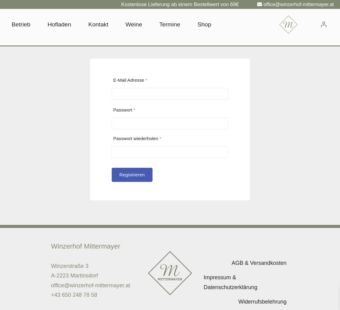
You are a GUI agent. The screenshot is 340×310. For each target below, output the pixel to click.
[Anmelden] (323, 24)
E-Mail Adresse (130, 80)
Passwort (124, 109)
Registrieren (132, 174)
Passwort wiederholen (137, 138)
